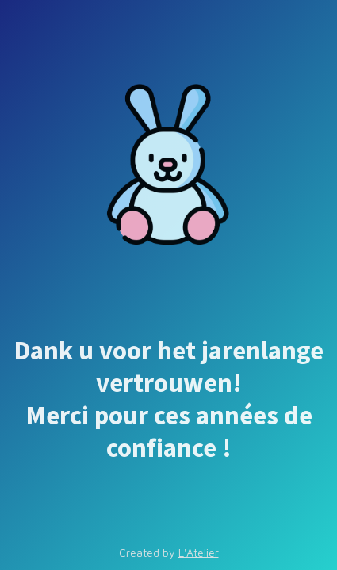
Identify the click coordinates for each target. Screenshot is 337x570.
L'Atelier (198, 552)
